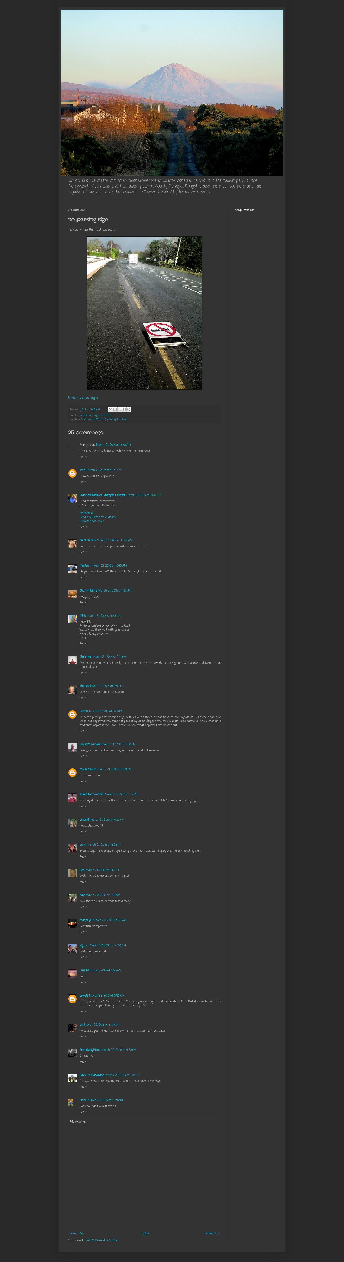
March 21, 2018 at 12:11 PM (115, 591)
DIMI (83, 616)
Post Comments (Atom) (101, 1240)
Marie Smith (88, 770)
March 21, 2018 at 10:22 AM (115, 540)
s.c (81, 1025)
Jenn (83, 845)
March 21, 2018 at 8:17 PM (102, 870)
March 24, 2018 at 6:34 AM (105, 1100)
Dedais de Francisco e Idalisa (98, 517)
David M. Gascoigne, (92, 1075)
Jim (82, 970)
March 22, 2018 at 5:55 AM (106, 996)
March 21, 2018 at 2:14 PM (109, 657)
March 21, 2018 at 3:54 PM (115, 770)
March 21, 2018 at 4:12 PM (121, 795)
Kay (82, 895)
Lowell (84, 711)
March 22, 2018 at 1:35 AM (110, 920)
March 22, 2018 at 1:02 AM (103, 895)
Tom (82, 470)
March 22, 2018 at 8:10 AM (101, 1025)
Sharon (84, 686)
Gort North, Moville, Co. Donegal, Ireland (104, 419)
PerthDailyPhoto (90, 1050)
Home (145, 1233)
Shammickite (88, 591)
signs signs (100, 415)
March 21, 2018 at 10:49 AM (109, 566)
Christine (85, 657)
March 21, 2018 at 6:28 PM (104, 845)
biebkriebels (88, 540)
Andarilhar (86, 513)
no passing (85, 415)
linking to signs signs (83, 397)
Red (82, 870)
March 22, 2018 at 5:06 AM (104, 970)
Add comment (79, 1122)
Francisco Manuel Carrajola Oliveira (102, 495)
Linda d (84, 820)
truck (111, 415)
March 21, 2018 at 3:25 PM (106, 711)
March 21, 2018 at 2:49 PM (107, 686)
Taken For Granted (91, 795)
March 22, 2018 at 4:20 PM (119, 1050)
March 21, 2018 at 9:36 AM (113, 445)
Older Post (213, 1233)
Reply (83, 457)
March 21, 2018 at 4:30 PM (107, 820)
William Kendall (90, 744)
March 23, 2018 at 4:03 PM (123, 1075)
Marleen (85, 566)
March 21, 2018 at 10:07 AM (143, 495)
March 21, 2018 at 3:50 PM (119, 744)
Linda (83, 1100)
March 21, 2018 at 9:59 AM (103, 470)
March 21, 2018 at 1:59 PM (104, 616)
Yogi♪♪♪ (84, 945)
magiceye (85, 920)
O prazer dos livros (92, 521)
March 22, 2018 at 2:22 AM (108, 945)
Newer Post (76, 1233)
